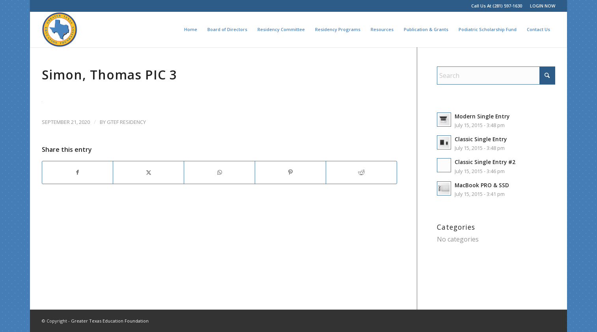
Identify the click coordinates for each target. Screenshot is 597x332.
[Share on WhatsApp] (219, 172)
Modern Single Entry (482, 116)
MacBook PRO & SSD (482, 185)
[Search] (496, 75)
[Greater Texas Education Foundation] (59, 29)
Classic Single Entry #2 (485, 162)
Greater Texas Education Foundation (110, 321)
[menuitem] (540, 6)
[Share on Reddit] (361, 172)
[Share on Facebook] (77, 172)
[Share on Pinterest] (290, 172)
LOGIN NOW (542, 6)
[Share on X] (148, 172)
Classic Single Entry (481, 139)
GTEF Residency (126, 121)
